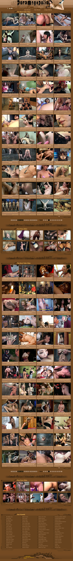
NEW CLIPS (26, 220)
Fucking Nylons (58, 523)
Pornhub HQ (36, 251)
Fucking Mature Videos (44, 529)
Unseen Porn (50, 491)
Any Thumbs (64, 503)
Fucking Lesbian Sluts (44, 532)
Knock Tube (25, 521)
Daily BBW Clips (42, 539)
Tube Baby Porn (26, 532)
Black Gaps (25, 537)
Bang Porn (41, 531)
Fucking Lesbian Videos (60, 516)
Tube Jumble (22, 491)
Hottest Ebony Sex (43, 524)
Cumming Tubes (42, 537)
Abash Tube (36, 503)
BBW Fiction (25, 516)
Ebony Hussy (42, 518)
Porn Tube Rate (26, 523)
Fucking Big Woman (43, 545)
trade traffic (28, 556)
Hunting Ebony (42, 526)
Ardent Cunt (57, 520)
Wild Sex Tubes (9, 503)
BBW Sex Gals (42, 547)
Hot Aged (57, 529)
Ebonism (24, 542)
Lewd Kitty (22, 240)
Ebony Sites (41, 521)
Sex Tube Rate (25, 528)
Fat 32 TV (41, 542)
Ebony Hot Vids (42, 516)
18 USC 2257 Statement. (29, 557)
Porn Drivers (64, 251)
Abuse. (25, 558)
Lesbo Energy (58, 539)
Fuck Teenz (57, 524)
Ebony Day (24, 544)
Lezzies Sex (57, 547)
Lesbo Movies (58, 541)
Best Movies (27, 9)
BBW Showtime (42, 534)
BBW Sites (41, 536)
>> (61, 220)
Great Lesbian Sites (59, 528)
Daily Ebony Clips (26, 539)
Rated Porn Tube (26, 526)
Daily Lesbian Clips (43, 541)
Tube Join (57, 545)
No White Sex (9, 240)
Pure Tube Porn (26, 524)
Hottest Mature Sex (59, 532)
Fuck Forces (50, 251)
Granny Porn (58, 526)
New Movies (37, 9)
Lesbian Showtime (59, 536)
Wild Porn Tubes (64, 491)
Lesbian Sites (58, 537)
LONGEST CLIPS (33, 220)
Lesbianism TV (58, 534)
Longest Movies (48, 9)
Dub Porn (64, 240)
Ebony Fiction (25, 547)
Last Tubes (22, 251)
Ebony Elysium (25, 545)
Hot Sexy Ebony (42, 523)
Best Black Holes (26, 536)
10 (59, 220)
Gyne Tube (24, 520)
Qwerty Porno (9, 491)
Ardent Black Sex (26, 534)
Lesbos (56, 544)
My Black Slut (36, 240)
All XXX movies (42, 528)
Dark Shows (25, 541)
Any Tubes (50, 240)
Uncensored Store (36, 491)
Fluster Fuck (9, 251)
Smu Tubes (25, 531)
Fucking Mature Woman (60, 521)
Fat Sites (41, 544)
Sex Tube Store (26, 529)
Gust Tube (24, 518)
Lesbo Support (58, 542)
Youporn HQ (22, 503)
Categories (40, 7)
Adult (50, 503)
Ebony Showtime (43, 520)
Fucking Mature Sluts (60, 518)
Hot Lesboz (57, 531)
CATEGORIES (14, 220)
